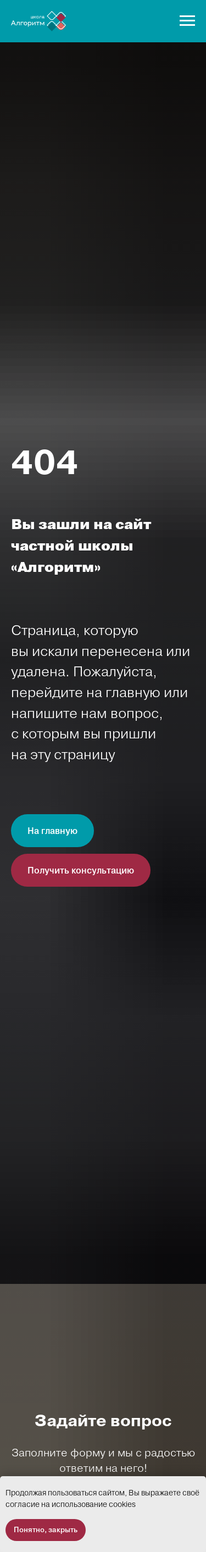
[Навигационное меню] (187, 20)
